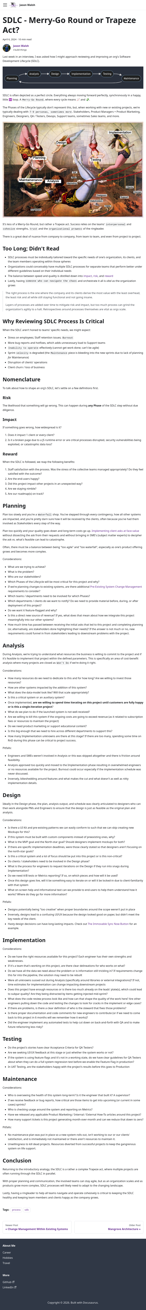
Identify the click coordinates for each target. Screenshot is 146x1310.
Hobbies (8, 1258)
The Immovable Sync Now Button (108, 924)
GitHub (8, 1282)
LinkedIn (9, 1287)
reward (109, 276)
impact (88, 276)
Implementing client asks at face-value (115, 531)
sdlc (27, 1209)
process (16, 1209)
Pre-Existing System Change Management (116, 586)
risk (95, 276)
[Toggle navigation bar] (5, 4)
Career (7, 1252)
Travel (6, 1263)
